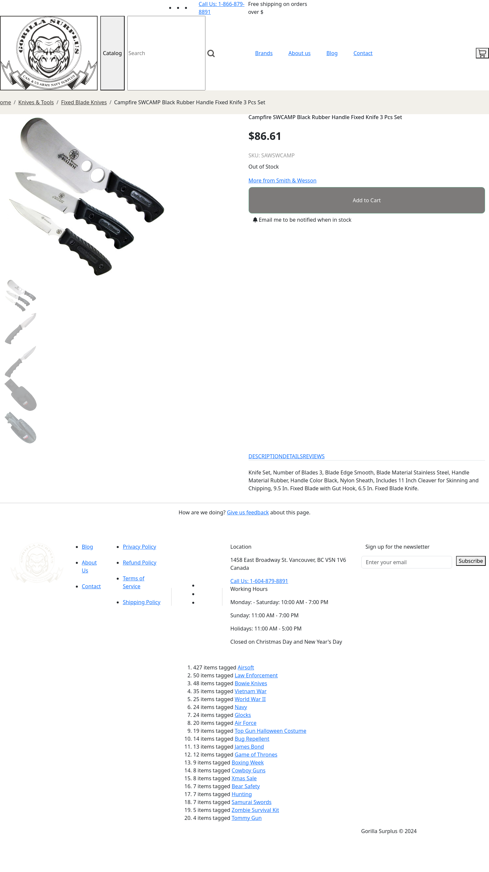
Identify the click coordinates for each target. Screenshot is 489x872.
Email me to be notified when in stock (302, 219)
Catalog (112, 53)
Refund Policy (139, 562)
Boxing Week (248, 762)
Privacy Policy (139, 546)
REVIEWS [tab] (313, 456)
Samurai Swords (252, 802)
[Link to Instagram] (195, 7)
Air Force (246, 723)
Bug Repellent (252, 738)
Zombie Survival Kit (255, 810)
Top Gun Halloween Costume (270, 730)
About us (300, 53)
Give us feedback (248, 512)
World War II (250, 699)
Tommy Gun (247, 818)
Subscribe (471, 561)
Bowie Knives (251, 683)
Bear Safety (246, 786)
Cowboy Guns (249, 770)
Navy (241, 707)
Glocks (243, 715)
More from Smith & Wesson (283, 180)
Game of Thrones (256, 754)
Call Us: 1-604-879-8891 (259, 581)
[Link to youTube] (202, 585)
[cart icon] (482, 53)
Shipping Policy (141, 602)
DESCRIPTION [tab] (266, 456)
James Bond (249, 746)
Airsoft (246, 667)
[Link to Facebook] (202, 593)
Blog (332, 53)
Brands (264, 53)
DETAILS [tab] (293, 456)
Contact (363, 53)
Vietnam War (251, 691)
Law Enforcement (256, 675)
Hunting (242, 794)
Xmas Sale (244, 778)
